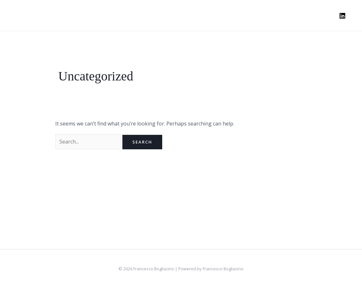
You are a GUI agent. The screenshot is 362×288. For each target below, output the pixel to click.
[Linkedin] (342, 16)
